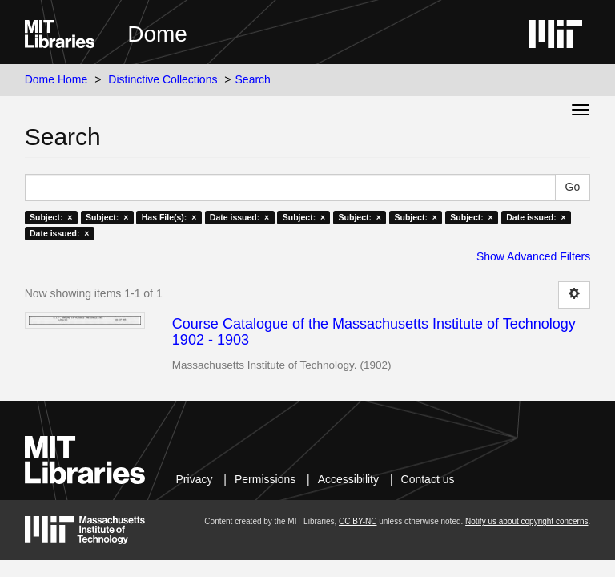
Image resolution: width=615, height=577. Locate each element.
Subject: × (51, 217)
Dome (157, 34)
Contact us (428, 479)
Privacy (194, 479)
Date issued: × (239, 217)
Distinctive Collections (162, 79)
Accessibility (348, 479)
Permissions (265, 479)
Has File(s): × (169, 217)
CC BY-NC (357, 521)
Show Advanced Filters (533, 256)
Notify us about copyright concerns (526, 521)
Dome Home (56, 79)
